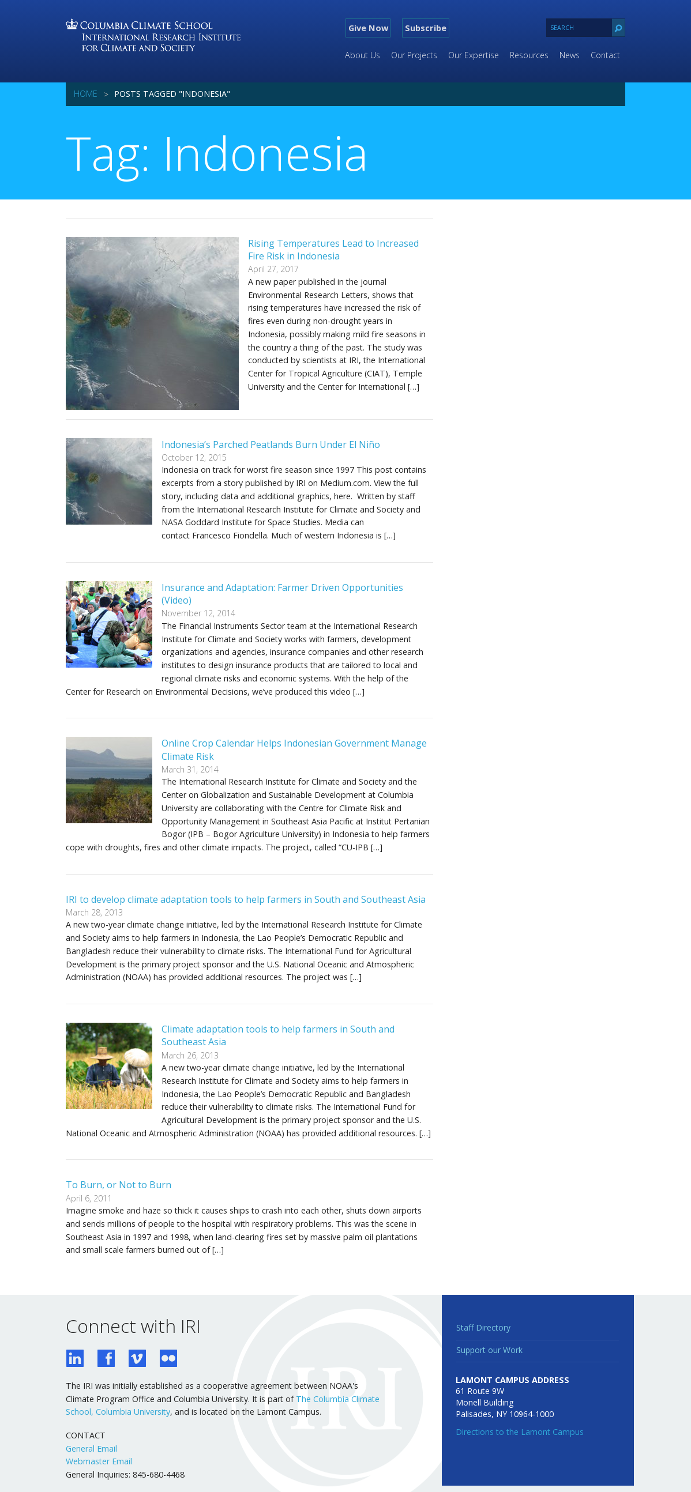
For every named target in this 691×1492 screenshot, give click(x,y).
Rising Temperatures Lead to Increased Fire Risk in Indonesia (333, 249)
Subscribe (425, 27)
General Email (91, 1448)
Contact (605, 55)
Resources (529, 55)
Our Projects (414, 55)
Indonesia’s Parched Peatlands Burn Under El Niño (271, 444)
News (569, 55)
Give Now (368, 27)
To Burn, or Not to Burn (118, 1184)
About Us (362, 55)
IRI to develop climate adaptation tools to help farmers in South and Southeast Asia (246, 899)
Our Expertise (473, 55)
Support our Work (489, 1349)
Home (85, 93)
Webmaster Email (99, 1461)
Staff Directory (483, 1327)
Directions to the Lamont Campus (520, 1431)
